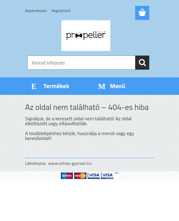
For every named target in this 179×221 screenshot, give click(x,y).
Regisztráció (61, 11)
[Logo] (86, 35)
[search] (142, 63)
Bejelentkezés (36, 11)
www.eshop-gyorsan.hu (70, 163)
